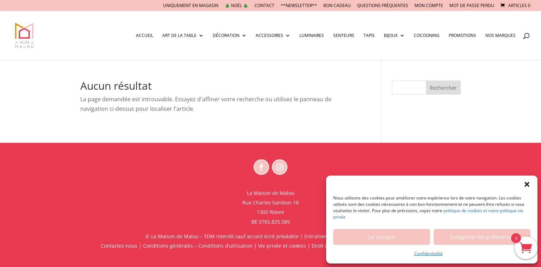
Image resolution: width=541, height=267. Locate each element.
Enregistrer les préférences (482, 236)
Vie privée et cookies (282, 245)
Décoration (226, 35)
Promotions (462, 35)
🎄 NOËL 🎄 (236, 6)
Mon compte (429, 6)
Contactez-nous (119, 245)
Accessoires (269, 35)
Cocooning (427, 35)
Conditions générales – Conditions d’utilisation (198, 245)
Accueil (144, 35)
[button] (526, 184)
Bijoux (391, 35)
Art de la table (179, 35)
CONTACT (264, 6)
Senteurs (343, 35)
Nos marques (500, 35)
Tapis (369, 35)
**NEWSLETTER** (299, 6)
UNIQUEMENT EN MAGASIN (190, 6)
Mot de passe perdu (471, 6)
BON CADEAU (337, 6)
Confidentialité (428, 253)
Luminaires (311, 35)
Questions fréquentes (382, 6)
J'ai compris (382, 236)
